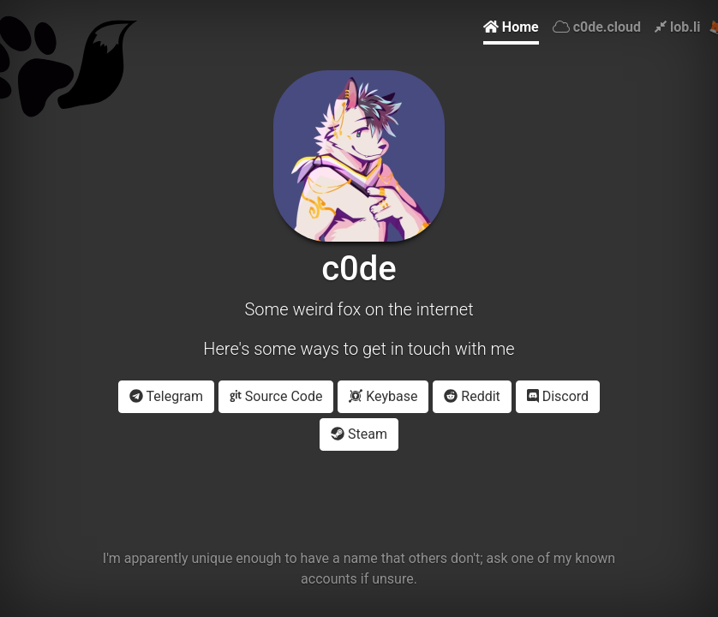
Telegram (166, 396)
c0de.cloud (597, 27)
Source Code (276, 396)
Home (511, 27)
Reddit (472, 396)
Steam (359, 434)
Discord (558, 396)
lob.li (677, 27)
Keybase (383, 396)
